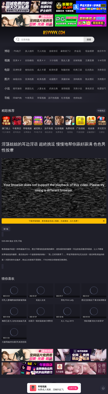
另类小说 (77, 88)
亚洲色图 (29, 79)
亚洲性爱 (17, 69)
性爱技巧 (101, 88)
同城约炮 (17, 97)
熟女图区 (89, 79)
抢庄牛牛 (101, 51)
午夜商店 (29, 97)
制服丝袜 (65, 69)
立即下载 (73, 388)
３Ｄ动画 (53, 60)
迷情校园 (65, 88)
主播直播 (89, 60)
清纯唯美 (77, 79)
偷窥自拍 (17, 79)
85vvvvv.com (54, 32)
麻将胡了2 (65, 51)
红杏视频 (65, 97)
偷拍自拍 (29, 69)
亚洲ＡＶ (17, 60)
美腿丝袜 (65, 79)
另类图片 (101, 79)
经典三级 (77, 69)
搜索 (89, 39)
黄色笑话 (89, 88)
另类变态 (101, 69)
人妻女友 (41, 88)
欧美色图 (41, 79)
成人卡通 (41, 69)
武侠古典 (53, 88)
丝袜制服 (77, 60)
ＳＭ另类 (101, 60)
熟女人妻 (65, 60)
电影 (7, 69)
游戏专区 (53, 51)
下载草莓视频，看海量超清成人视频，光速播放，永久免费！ (67, 221)
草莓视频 (41, 97)
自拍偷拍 (29, 60)
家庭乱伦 (29, 88)
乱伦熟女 (89, 69)
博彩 (7, 51)
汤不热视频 (53, 97)
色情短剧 (77, 97)
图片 (7, 79)
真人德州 (29, 51)
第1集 (5, 229)
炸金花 (77, 51)
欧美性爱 (53, 69)
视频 (7, 60)
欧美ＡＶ (41, 60)
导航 (7, 98)
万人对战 (41, 51)
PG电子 (17, 51)
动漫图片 (53, 79)
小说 (7, 88)
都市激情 (17, 88)
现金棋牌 (89, 51)
